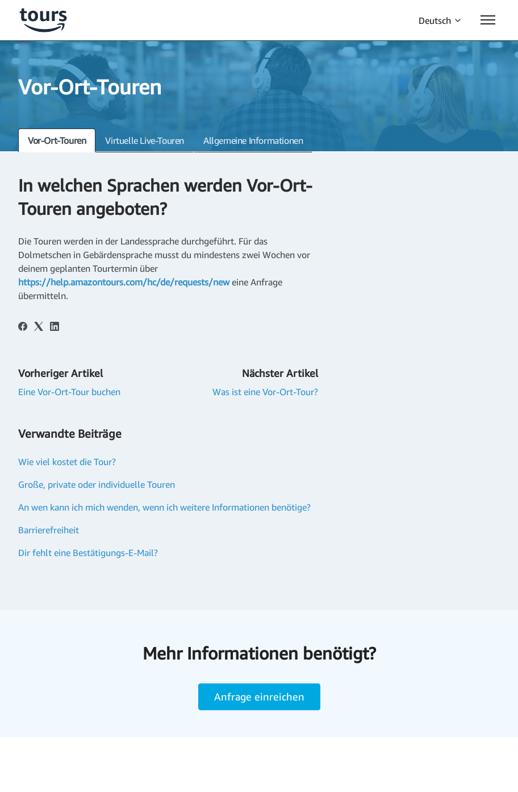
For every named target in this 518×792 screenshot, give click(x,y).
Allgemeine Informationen (253, 140)
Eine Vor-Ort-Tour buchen (69, 391)
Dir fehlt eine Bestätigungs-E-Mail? (88, 552)
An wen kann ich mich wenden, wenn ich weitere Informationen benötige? (164, 507)
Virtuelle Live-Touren (144, 140)
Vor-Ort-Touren (57, 140)
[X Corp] (38, 327)
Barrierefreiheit (48, 530)
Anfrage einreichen (259, 696)
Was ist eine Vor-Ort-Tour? (265, 391)
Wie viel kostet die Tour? (67, 461)
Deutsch (440, 20)
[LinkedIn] (54, 327)
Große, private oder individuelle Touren (96, 484)
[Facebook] (22, 327)
